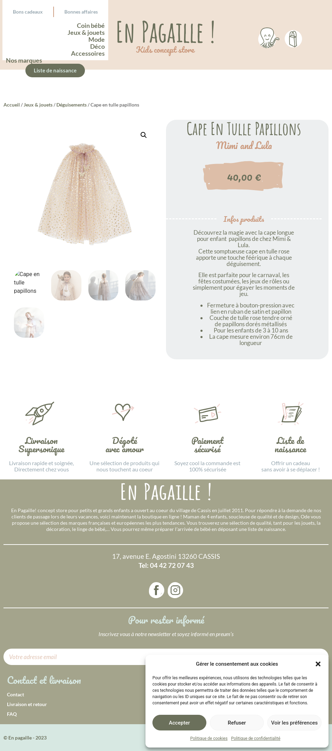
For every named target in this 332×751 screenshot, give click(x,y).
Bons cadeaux (28, 12)
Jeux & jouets (38, 105)
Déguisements (71, 105)
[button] (318, 663)
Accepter (179, 723)
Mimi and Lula (244, 145)
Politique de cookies (209, 738)
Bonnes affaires (81, 12)
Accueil (11, 105)
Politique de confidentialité (255, 738)
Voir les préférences (294, 723)
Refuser (237, 723)
